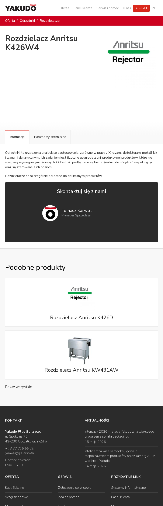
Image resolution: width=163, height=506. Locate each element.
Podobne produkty (35, 267)
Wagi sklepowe (16, 497)
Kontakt (141, 8)
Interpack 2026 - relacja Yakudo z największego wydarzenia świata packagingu (119, 434)
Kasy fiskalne (14, 487)
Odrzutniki (27, 20)
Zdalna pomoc (68, 497)
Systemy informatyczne (128, 487)
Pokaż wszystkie (18, 386)
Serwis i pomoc (108, 8)
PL (154, 8)
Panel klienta (82, 8)
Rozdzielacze (50, 20)
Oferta (64, 8)
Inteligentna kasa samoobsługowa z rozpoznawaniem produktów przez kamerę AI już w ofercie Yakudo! (120, 456)
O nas (127, 8)
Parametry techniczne (50, 137)
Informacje (17, 137)
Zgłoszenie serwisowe (74, 487)
